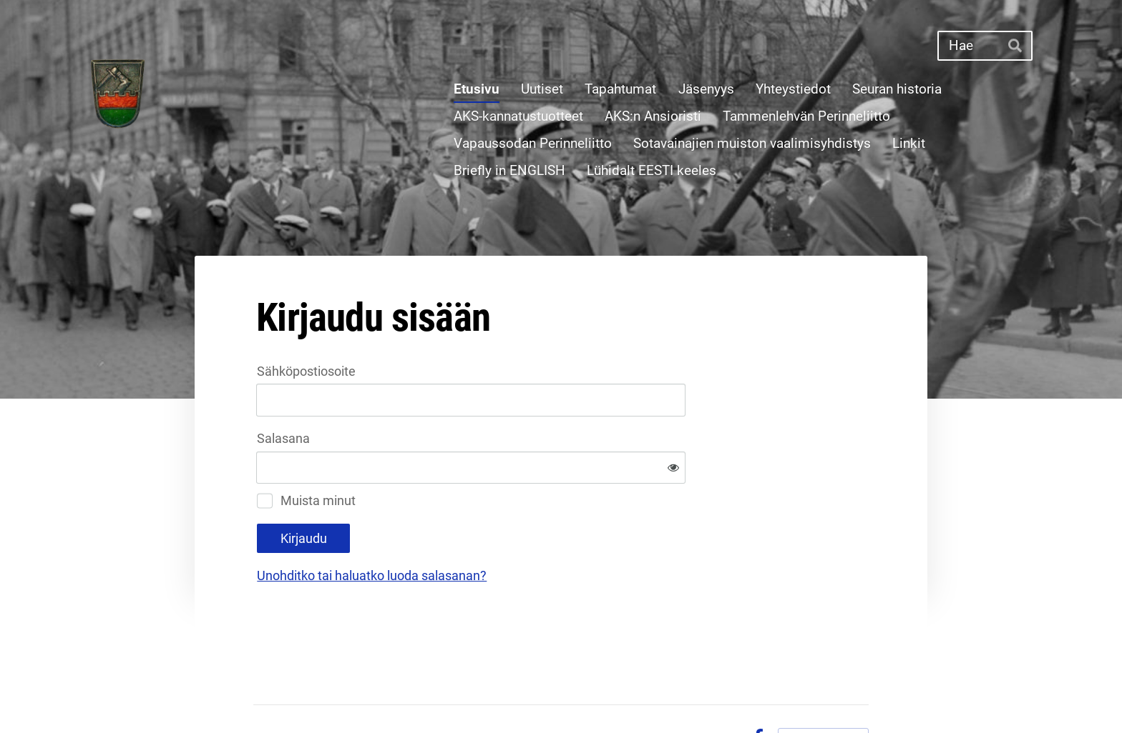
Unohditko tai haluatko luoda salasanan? (526, 529)
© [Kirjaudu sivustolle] (260, 691)
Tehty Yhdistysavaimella (823, 691)
